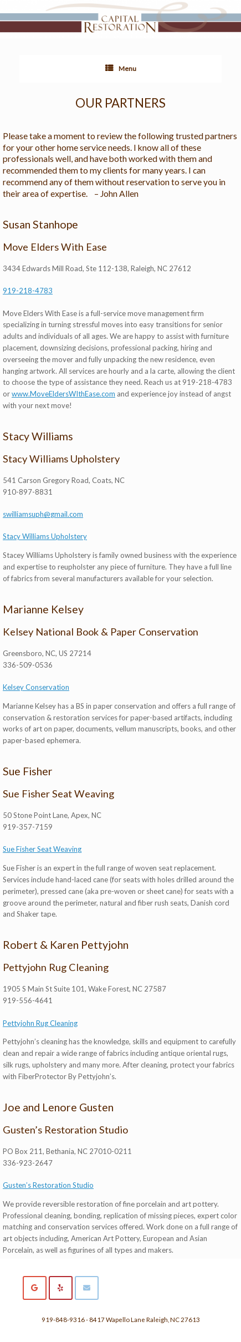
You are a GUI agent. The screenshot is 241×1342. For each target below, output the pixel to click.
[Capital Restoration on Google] (35, 1288)
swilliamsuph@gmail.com (43, 514)
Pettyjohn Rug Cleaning (40, 1023)
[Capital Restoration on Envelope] (87, 1288)
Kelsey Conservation (36, 687)
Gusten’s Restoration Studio (48, 1185)
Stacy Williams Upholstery (45, 536)
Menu (120, 69)
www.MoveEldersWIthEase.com (63, 393)
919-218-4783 (28, 290)
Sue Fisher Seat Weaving (42, 849)
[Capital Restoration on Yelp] (61, 1288)
